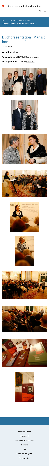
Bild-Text (30, 61)
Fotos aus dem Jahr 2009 (20, 21)
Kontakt (24, 445)
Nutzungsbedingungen (24, 441)
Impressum (24, 436)
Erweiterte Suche (24, 432)
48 (23, 57)
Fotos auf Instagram (24, 454)
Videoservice (24, 458)
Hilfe (24, 449)
